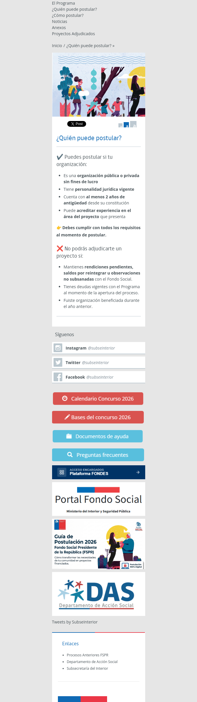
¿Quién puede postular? (74, 9)
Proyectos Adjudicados (73, 33)
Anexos (59, 27)
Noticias (59, 21)
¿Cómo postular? (68, 15)
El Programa (63, 3)
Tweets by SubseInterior (75, 622)
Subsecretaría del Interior (87, 668)
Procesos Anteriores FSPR (88, 655)
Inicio (57, 45)
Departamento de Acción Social (92, 661)
